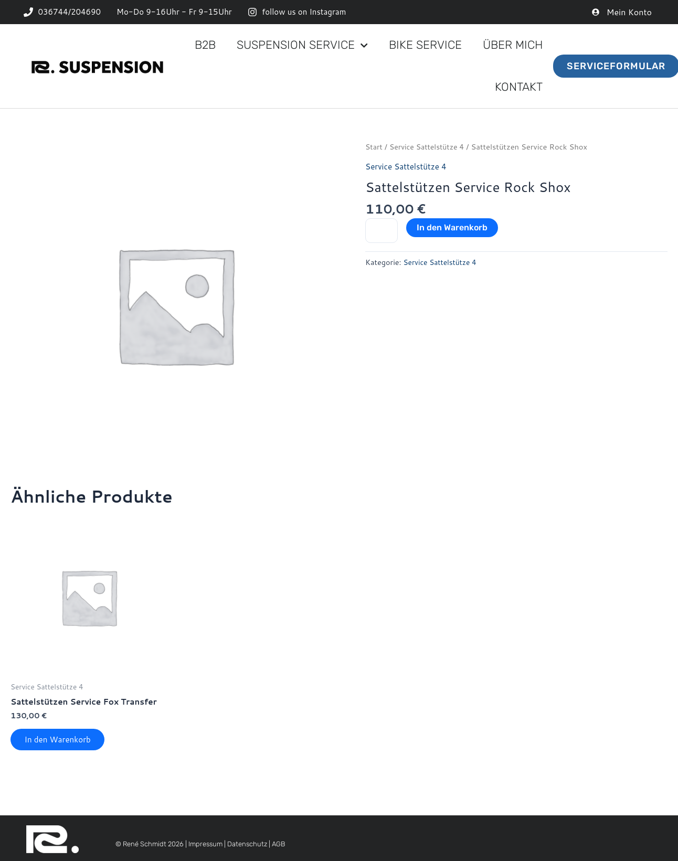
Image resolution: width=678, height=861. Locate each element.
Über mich (513, 45)
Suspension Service (302, 45)
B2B (205, 45)
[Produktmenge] (381, 230)
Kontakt (519, 87)
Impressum (205, 847)
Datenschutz (247, 847)
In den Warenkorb (452, 227)
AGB (278, 847)
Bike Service (425, 45)
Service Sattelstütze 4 (429, 146)
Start (374, 146)
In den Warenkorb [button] (61, 741)
